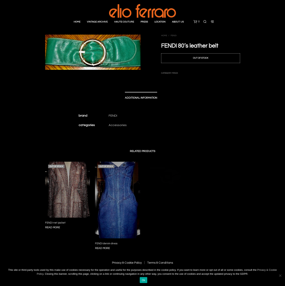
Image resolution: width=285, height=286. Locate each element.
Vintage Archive (97, 22)
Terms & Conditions (160, 262)
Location (159, 22)
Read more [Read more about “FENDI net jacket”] (52, 227)
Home (77, 22)
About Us (178, 22)
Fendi (174, 36)
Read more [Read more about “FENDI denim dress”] (103, 245)
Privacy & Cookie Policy (127, 262)
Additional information (141, 97)
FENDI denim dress (106, 241)
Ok (143, 280)
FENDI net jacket (55, 222)
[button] (197, 22)
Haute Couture (124, 22)
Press (144, 22)
